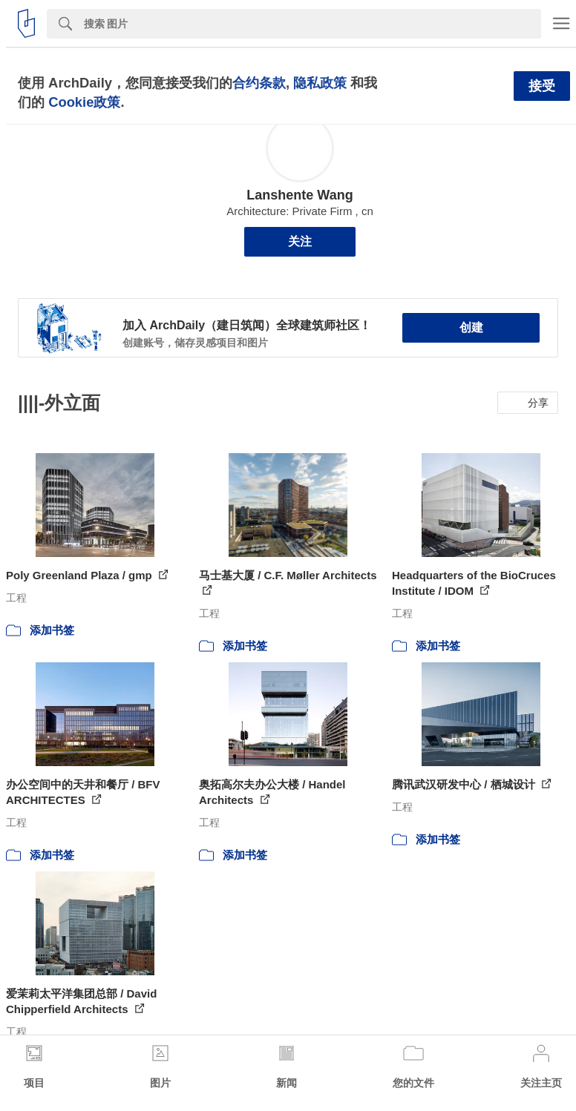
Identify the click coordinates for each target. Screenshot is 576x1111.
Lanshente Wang (299, 195)
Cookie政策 (84, 102)
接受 (541, 86)
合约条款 (259, 82)
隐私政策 (320, 82)
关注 (300, 241)
